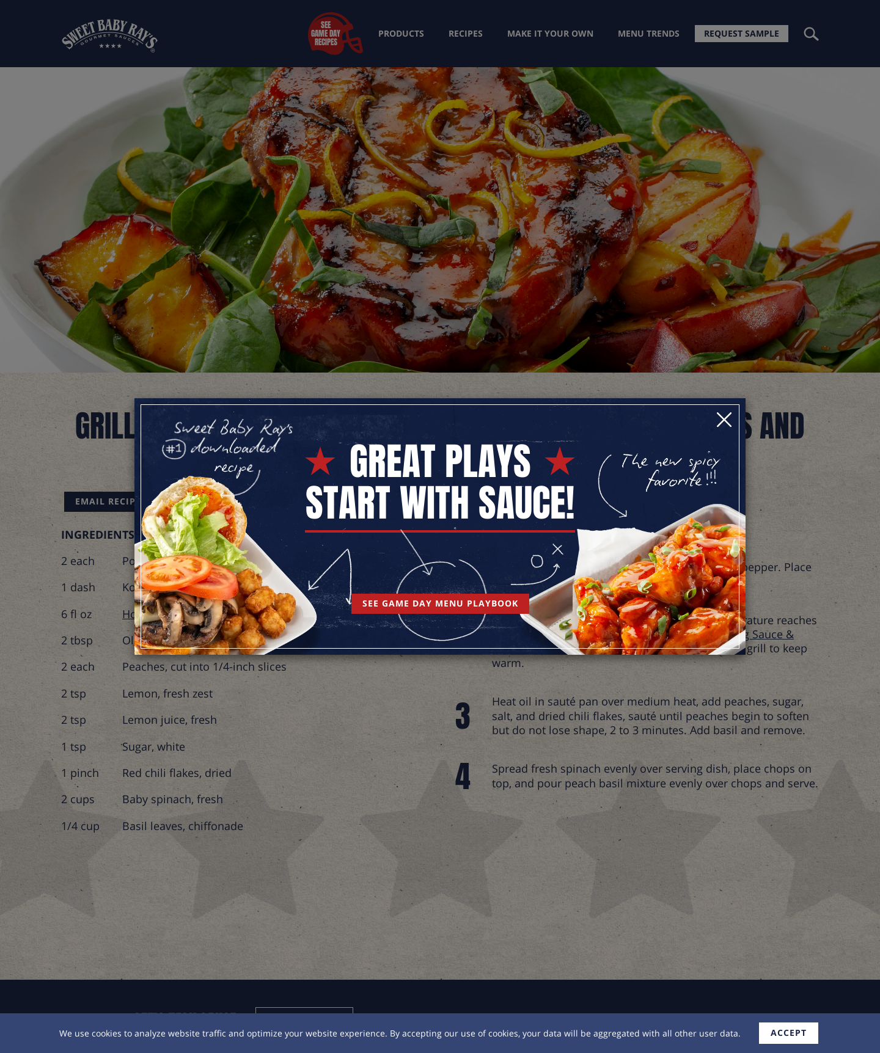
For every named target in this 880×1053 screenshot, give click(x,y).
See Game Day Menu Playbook (440, 603)
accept (789, 1032)
